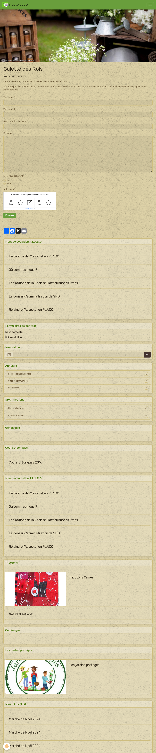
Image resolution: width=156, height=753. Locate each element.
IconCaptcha (29, 209)
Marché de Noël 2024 (25, 719)
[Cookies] (7, 746)
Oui (8, 180)
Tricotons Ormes (81, 577)
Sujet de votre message (14, 121)
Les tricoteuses (15, 416)
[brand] (15, 4)
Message (7, 133)
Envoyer (9, 215)
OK (147, 354)
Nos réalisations (16, 408)
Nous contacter (14, 332)
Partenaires (78, 387)
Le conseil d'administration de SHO (34, 296)
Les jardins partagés (84, 665)
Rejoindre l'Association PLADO (31, 310)
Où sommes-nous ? (23, 270)
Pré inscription (13, 337)
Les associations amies (78, 374)
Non (9, 183)
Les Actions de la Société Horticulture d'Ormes (43, 283)
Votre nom (8, 97)
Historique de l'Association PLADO (34, 256)
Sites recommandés (78, 381)
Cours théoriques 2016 (25, 462)
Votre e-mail (9, 109)
